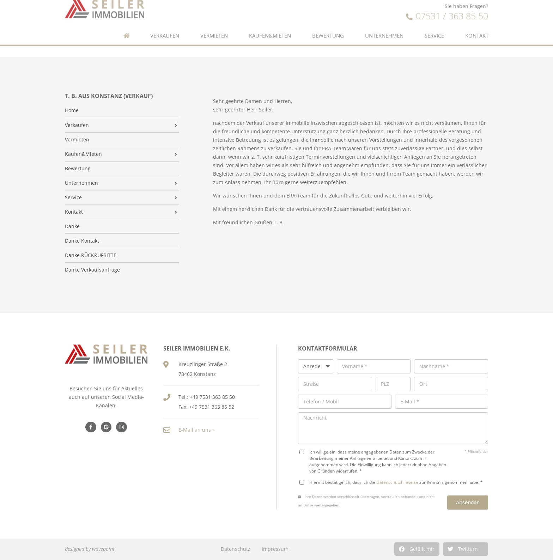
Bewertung (328, 23)
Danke (72, 226)
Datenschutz (235, 549)
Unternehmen (384, 23)
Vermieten (214, 23)
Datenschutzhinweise (397, 482)
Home (72, 110)
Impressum (275, 549)
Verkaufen (164, 23)
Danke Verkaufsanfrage (92, 270)
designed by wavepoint (90, 549)
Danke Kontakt (82, 241)
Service (434, 23)
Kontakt (476, 23)
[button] (416, 549)
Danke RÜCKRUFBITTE (90, 255)
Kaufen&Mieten (270, 23)
